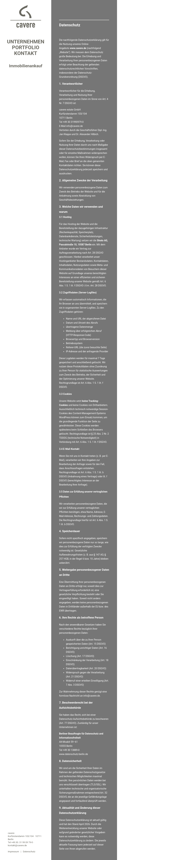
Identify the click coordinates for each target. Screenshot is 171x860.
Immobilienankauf (25, 66)
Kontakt (25, 53)
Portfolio (25, 47)
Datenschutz (29, 851)
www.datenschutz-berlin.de (73, 754)
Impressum (13, 851)
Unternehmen (25, 42)
